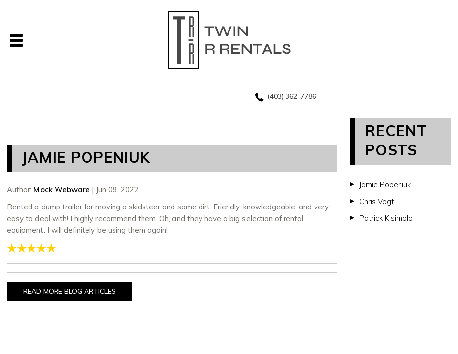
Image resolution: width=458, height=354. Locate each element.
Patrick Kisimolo (386, 218)
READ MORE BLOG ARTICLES (69, 291)
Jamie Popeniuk (385, 184)
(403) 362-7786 (291, 96)
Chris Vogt (376, 201)
